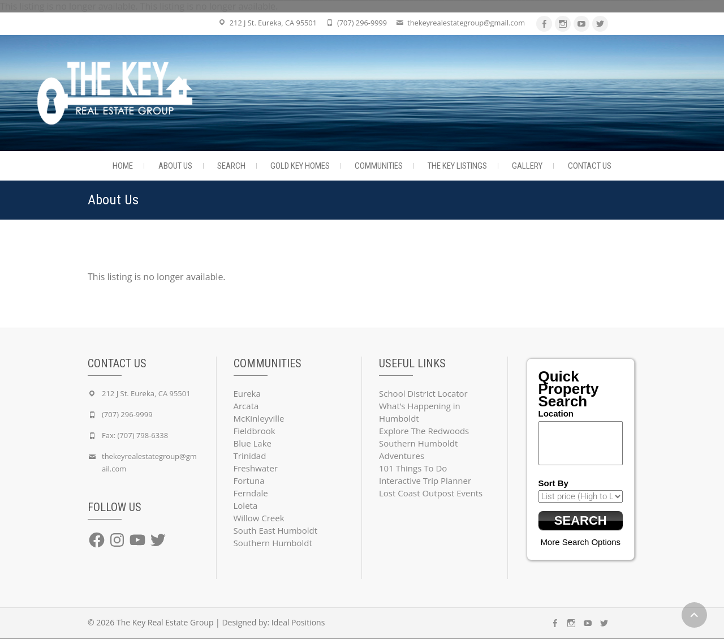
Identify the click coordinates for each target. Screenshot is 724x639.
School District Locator (423, 393)
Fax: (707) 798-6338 (135, 435)
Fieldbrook (254, 430)
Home (123, 166)
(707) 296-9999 (362, 23)
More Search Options (580, 542)
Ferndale (251, 493)
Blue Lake (253, 443)
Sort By (553, 483)
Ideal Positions (298, 622)
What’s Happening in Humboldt (419, 412)
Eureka (247, 393)
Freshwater (256, 468)
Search (231, 166)
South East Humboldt (276, 530)
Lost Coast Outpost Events (430, 493)
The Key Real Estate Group (165, 622)
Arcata (246, 405)
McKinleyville (259, 418)
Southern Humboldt (273, 542)
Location (556, 413)
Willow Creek (259, 518)
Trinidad (250, 455)
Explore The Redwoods (424, 430)
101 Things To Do (413, 468)
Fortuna (249, 480)
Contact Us (589, 166)
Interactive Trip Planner (425, 480)
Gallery (527, 166)
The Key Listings (457, 166)
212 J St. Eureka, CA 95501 (273, 23)
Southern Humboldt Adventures (418, 449)
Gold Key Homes (300, 166)
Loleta (246, 505)
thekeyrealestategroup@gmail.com (466, 23)
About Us (175, 166)
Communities (379, 166)
